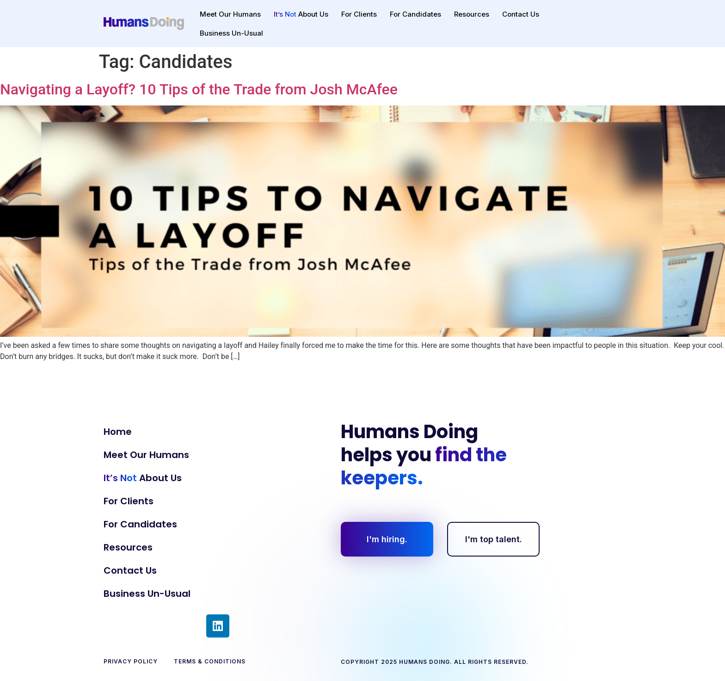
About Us (301, 14)
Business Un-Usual (231, 33)
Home (118, 431)
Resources (471, 14)
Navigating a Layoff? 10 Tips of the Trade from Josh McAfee (199, 89)
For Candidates (415, 14)
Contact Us (520, 14)
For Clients (359, 14)
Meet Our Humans (230, 14)
